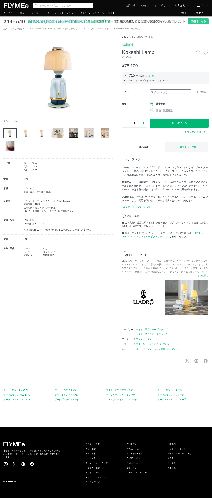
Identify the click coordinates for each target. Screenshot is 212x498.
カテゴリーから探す (38, 29)
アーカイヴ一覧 (92, 482)
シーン (46, 13)
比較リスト (164, 5)
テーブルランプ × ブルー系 (170, 395)
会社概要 (172, 463)
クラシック (150, 339)
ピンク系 (151, 344)
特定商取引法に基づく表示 (180, 453)
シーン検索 (90, 458)
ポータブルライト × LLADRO (17, 399)
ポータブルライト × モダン (68, 399)
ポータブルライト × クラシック (121, 399)
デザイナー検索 (92, 468)
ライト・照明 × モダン (66, 390)
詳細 (151, 75)
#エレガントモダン (132, 206)
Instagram (5, 464)
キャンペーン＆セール (92, 13)
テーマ (34, 13)
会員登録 (130, 5)
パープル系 (164, 344)
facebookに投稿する (206, 361)
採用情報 (172, 468)
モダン (139, 339)
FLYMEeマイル (133, 458)
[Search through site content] (63, 5)
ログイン (144, 5)
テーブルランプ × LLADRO (16, 395)
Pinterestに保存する (196, 361)
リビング (140, 349)
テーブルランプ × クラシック (120, 395)
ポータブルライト (161, 334)
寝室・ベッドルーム (171, 349)
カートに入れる (179, 123)
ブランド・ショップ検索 (96, 463)
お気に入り (186, 5)
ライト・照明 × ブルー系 (169, 390)
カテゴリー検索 (92, 444)
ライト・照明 (55, 29)
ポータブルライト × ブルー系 (171, 399)
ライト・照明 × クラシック (119, 390)
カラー (23, 13)
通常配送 (160, 103)
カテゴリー (9, 13)
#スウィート (150, 206)
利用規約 (172, 444)
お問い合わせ (133, 463)
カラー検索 (90, 449)
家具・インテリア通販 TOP (14, 29)
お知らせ (185, 13)
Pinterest (23, 464)
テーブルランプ (71, 29)
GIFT (111, 12)
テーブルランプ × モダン (67, 395)
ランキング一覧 (92, 472)
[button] (6, 76)
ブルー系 (140, 344)
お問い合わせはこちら (197, 132)
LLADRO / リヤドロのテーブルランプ (96, 29)
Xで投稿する (187, 361)
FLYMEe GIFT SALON (137, 472)
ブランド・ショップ (65, 13)
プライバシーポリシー (178, 449)
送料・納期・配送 (135, 453)
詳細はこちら (198, 21)
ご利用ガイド (201, 13)
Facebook (32, 464)
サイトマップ (133, 468)
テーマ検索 (90, 453)
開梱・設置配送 (164, 110)
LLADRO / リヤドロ (142, 36)
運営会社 (172, 458)
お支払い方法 (133, 449)
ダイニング (152, 349)
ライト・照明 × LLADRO (15, 390)
